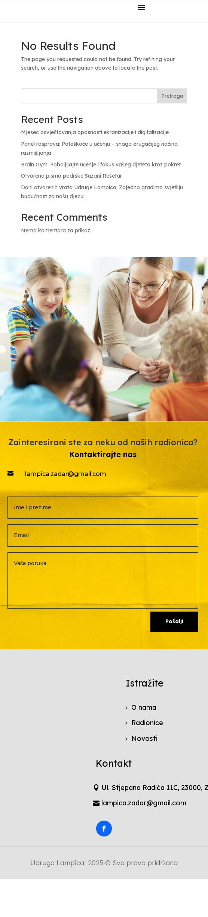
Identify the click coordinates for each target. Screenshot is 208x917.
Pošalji (174, 621)
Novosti (144, 738)
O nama (143, 707)
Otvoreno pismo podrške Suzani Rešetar (71, 175)
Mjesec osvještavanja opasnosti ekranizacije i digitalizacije (95, 132)
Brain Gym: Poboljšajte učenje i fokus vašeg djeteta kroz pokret (101, 164)
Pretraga (172, 96)
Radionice (147, 722)
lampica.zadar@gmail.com (143, 803)
